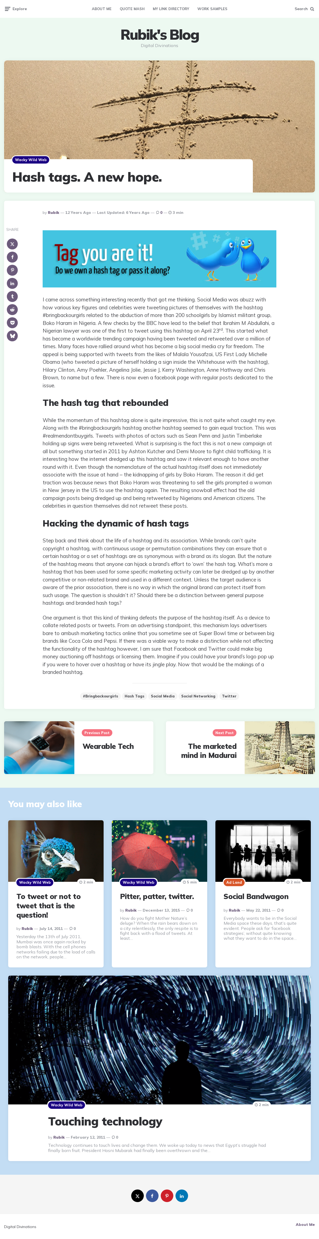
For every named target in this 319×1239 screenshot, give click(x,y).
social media (163, 696)
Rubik (53, 212)
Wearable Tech (108, 746)
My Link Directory (171, 9)
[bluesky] (12, 335)
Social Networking (198, 696)
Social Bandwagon (256, 896)
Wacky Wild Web (30, 160)
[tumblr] (12, 296)
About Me (102, 9)
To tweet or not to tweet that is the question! (48, 906)
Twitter (229, 696)
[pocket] (12, 322)
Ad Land (234, 882)
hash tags (134, 696)
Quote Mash (132, 9)
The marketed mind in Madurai (209, 751)
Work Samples (212, 9)
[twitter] (137, 1195)
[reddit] (12, 309)
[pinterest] (12, 270)
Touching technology (105, 1121)
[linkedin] (12, 283)
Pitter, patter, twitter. (157, 896)
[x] (12, 244)
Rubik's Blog (160, 34)
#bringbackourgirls (100, 696)
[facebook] (12, 257)
